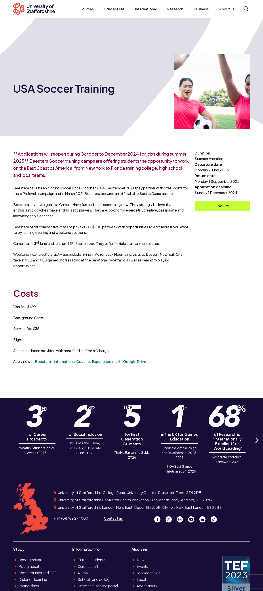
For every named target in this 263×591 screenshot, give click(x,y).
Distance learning (33, 579)
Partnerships (29, 585)
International (146, 9)
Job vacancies (148, 572)
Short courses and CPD (38, 572)
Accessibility (147, 585)
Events (142, 566)
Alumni (83, 572)
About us (226, 9)
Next (256, 445)
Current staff (88, 566)
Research (175, 9)
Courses (87, 9)
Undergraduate (31, 559)
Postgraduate (30, 566)
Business (201, 9)
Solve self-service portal (98, 585)
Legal (141, 579)
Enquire (222, 206)
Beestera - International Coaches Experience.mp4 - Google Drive (90, 361)
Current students (91, 559)
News (141, 559)
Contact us (113, 518)
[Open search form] (246, 9)
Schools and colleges (95, 579)
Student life (114, 9)
